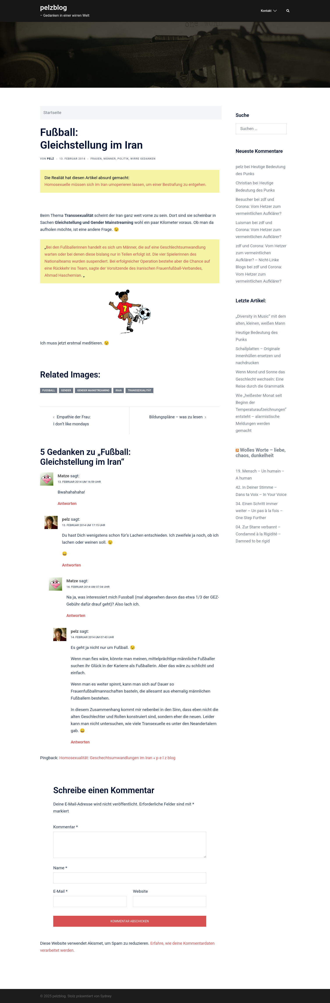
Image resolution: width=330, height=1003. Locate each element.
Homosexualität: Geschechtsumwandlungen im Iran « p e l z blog (119, 757)
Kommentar (65, 826)
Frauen (96, 158)
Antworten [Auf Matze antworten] (67, 503)
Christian (244, 182)
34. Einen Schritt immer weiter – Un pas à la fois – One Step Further (260, 523)
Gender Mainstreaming (93, 390)
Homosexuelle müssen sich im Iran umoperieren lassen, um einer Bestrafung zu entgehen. (127, 184)
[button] (288, 11)
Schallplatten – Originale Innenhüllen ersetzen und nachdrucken (259, 361)
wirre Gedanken (143, 158)
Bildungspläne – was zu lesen (175, 416)
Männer (109, 158)
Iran (118, 390)
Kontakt (266, 10)
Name (60, 867)
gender (66, 390)
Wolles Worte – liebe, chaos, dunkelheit (261, 458)
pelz (50, 158)
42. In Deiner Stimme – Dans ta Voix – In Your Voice (257, 500)
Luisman (244, 222)
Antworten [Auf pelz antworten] (72, 564)
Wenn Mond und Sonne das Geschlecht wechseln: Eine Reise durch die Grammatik (261, 385)
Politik (123, 158)
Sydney (106, 995)
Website (140, 890)
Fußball (48, 390)
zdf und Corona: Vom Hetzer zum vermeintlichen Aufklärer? (259, 206)
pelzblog (53, 7)
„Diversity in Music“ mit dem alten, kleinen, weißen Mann (260, 322)
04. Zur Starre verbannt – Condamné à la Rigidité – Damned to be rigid (259, 546)
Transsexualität (139, 390)
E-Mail (60, 890)
